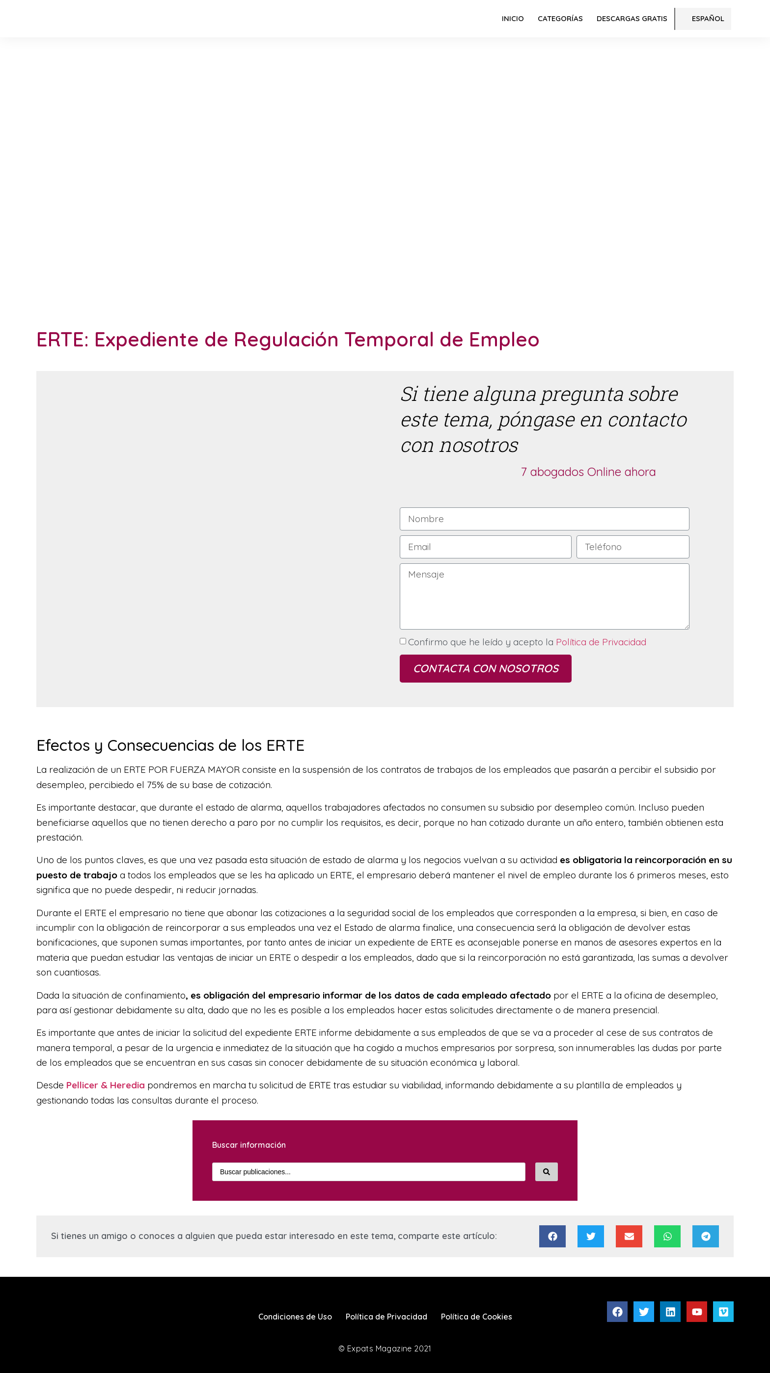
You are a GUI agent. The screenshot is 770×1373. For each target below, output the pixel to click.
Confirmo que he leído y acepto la (527, 642)
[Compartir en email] (629, 1236)
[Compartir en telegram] (705, 1236)
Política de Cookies (476, 1316)
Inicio (513, 18)
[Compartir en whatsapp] (667, 1236)
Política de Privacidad (599, 642)
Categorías (560, 18)
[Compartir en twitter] (591, 1236)
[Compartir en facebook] (552, 1236)
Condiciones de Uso (295, 1316)
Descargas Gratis (632, 18)
